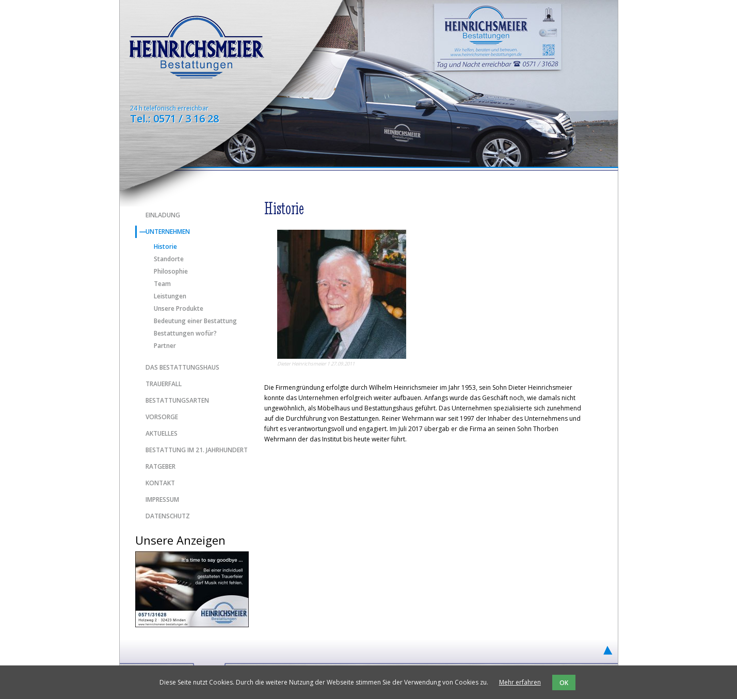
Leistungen (170, 296)
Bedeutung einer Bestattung (195, 321)
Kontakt (160, 483)
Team (162, 284)
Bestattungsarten (177, 400)
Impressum (162, 499)
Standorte (169, 259)
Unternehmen (168, 231)
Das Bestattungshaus (182, 367)
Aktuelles (162, 433)
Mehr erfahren (520, 682)
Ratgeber (160, 466)
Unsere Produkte (178, 309)
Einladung (163, 215)
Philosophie (171, 271)
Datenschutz (168, 516)
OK (563, 682)
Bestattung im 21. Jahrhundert (197, 450)
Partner (165, 346)
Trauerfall (164, 383)
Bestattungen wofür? (185, 333)
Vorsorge (162, 416)
